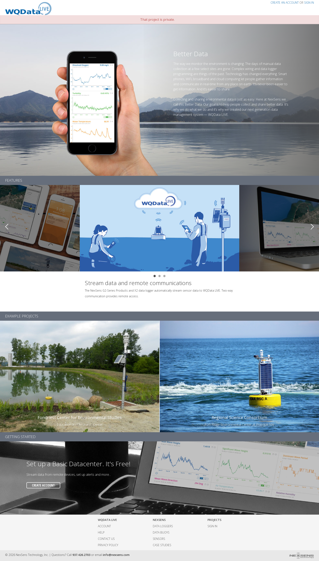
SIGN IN (309, 2)
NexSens (159, 520)
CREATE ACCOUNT (43, 485)
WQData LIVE (107, 520)
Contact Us (106, 539)
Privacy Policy (108, 545)
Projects (214, 520)
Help (101, 532)
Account (104, 526)
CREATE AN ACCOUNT (285, 2)
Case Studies (162, 545)
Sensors (159, 539)
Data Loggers (163, 526)
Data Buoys (161, 532)
